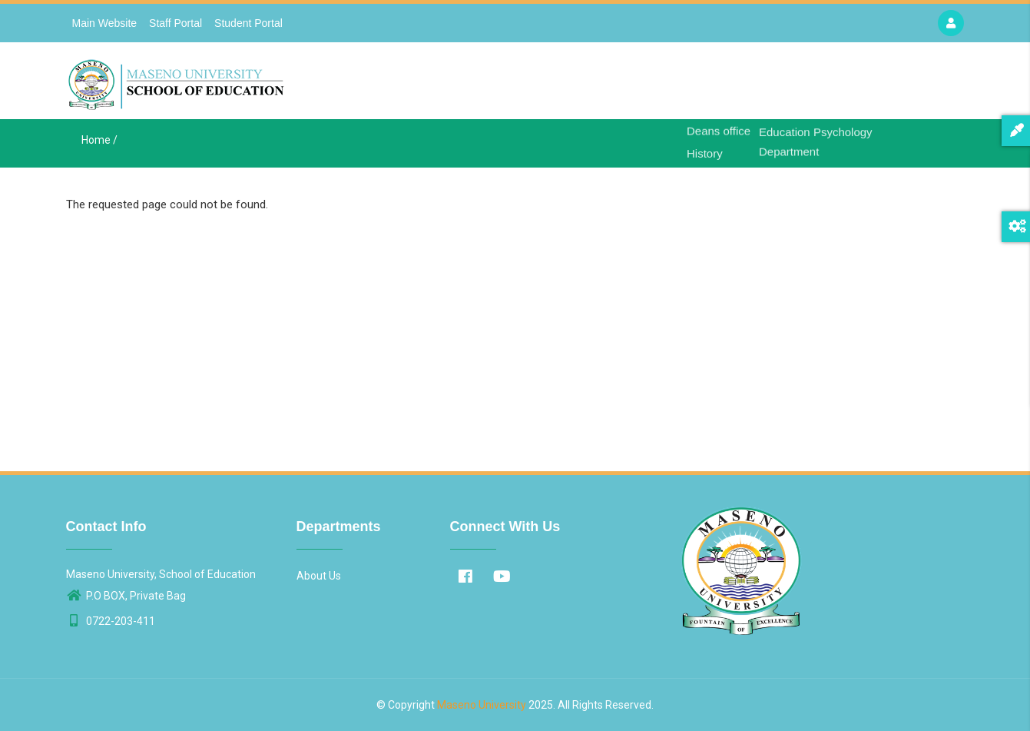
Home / (99, 140)
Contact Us (864, 84)
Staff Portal (175, 23)
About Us (708, 84)
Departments (784, 84)
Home (650, 84)
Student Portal (248, 23)
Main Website (104, 23)
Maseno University (481, 705)
